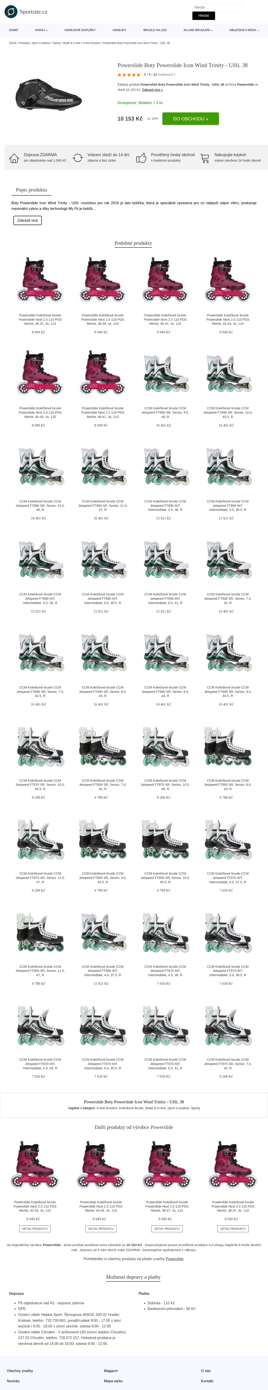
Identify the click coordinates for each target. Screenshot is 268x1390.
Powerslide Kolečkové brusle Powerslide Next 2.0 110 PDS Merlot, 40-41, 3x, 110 (165, 319)
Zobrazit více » (152, 90)
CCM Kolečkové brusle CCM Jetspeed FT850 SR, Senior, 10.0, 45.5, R (165, 878)
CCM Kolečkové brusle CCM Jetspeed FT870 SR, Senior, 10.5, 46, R (165, 785)
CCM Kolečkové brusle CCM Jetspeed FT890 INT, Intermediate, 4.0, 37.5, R (103, 971)
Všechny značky (20, 1371)
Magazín (111, 1371)
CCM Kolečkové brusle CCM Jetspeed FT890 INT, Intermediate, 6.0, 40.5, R (103, 598)
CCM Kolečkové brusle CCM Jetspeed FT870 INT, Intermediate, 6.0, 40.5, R (103, 1064)
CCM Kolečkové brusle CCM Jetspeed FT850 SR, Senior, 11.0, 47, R (40, 971)
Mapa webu (113, 1381)
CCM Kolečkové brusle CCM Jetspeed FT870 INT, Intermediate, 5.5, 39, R (40, 1064)
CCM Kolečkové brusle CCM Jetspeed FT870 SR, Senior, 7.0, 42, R (228, 1064)
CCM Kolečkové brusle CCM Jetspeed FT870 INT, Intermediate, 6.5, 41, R (165, 1064)
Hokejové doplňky (80, 30)
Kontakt (207, 1381)
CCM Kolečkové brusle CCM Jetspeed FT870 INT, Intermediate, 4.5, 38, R (165, 971)
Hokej (40, 30)
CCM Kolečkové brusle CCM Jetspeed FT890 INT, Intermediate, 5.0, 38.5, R (228, 506)
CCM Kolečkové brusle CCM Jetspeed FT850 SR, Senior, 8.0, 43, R (228, 785)
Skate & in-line (71, 43)
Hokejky (120, 30)
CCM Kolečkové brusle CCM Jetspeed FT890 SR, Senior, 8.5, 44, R (165, 692)
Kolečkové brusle (131, 1108)
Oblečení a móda (242, 30)
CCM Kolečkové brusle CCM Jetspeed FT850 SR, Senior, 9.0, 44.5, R (103, 878)
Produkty (24, 43)
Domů (13, 30)
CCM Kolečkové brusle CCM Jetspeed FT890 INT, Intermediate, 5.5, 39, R (40, 598)
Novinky (13, 1381)
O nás (206, 1371)
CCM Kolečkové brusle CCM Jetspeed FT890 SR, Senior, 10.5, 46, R (40, 506)
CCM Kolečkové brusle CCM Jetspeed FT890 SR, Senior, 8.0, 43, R (103, 692)
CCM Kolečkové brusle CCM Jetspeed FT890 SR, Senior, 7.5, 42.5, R (40, 692)
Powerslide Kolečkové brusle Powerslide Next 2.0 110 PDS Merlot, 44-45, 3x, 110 (40, 412)
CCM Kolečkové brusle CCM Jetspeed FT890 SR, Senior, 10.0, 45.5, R (228, 412)
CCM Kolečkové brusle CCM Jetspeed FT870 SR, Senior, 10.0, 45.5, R (40, 785)
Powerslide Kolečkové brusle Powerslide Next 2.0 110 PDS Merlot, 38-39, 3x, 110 (102, 319)
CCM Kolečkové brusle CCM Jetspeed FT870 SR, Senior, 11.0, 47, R (40, 878)
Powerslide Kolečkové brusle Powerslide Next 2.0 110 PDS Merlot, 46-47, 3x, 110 (102, 412)
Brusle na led (155, 30)
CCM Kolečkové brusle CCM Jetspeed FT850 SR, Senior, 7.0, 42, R (103, 785)
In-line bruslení (197, 30)
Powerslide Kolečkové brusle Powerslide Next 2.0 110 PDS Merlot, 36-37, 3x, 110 (40, 319)
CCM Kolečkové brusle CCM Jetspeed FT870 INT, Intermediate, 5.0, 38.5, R (228, 971)
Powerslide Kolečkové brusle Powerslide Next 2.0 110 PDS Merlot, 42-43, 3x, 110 (227, 319)
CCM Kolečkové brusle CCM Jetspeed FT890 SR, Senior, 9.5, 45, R (165, 412)
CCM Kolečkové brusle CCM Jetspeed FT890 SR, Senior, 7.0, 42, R (228, 598)
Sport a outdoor (41, 43)
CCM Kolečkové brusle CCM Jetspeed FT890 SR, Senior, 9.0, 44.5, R (228, 692)
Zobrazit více (27, 220)
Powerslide (245, 84)
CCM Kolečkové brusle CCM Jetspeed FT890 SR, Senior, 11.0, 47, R (102, 506)
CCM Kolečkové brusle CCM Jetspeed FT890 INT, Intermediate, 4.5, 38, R (165, 506)
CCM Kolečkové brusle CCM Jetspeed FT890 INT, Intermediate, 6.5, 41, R (165, 598)
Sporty (57, 43)
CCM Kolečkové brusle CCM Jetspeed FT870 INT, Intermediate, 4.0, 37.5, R (228, 878)
